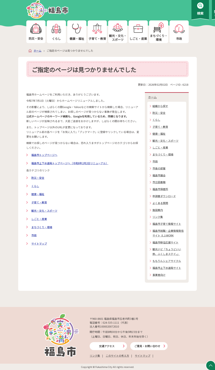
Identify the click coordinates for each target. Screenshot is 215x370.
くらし (56, 32)
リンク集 (95, 356)
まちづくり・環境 (158, 32)
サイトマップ (39, 243)
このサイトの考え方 (117, 356)
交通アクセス (106, 346)
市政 (179, 32)
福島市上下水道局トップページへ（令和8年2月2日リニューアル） (69, 163)
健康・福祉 (77, 32)
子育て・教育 (97, 32)
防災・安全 (36, 31)
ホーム (37, 50)
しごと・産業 (138, 32)
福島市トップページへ (44, 155)
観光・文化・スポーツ (117, 32)
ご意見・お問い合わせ (147, 346)
